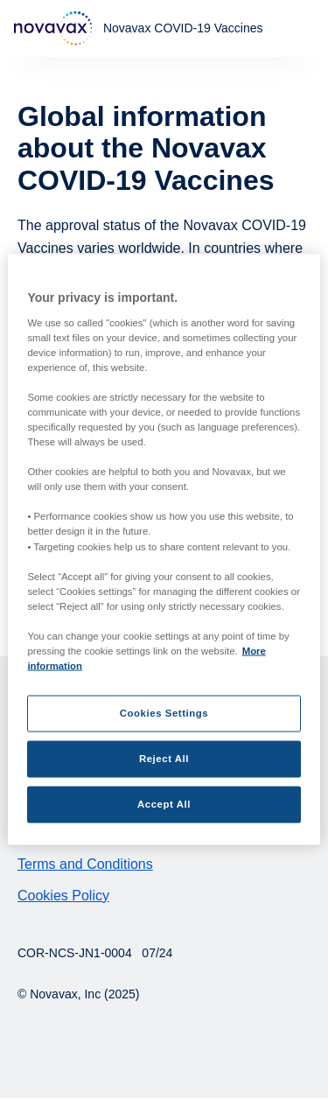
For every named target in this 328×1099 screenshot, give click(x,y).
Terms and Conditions (85, 864)
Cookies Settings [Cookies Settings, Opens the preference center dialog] (164, 713)
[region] (163, 550)
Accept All (164, 804)
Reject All (164, 758)
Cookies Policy (63, 895)
